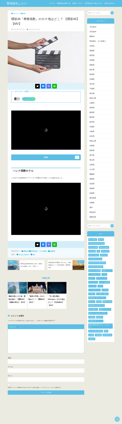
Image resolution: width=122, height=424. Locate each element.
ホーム (52, 3)
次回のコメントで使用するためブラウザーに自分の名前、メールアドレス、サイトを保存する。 (35, 387)
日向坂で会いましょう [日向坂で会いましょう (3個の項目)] (96, 321)
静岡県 (91, 112)
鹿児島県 (92, 198)
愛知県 (91, 117)
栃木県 (91, 70)
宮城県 (91, 60)
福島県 (52, 251)
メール (10, 367)
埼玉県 (91, 84)
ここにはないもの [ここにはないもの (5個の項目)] (94, 274)
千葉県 (91, 89)
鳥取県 (91, 150)
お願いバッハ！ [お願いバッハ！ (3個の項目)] (107, 270)
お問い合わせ (109, 3)
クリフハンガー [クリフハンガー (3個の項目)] (101, 278)
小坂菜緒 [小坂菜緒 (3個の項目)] (92, 317)
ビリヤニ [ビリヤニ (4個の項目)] (105, 290)
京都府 (91, 127)
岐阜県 (91, 122)
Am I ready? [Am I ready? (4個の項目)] (92, 239)
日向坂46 (92, 32)
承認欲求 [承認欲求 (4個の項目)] (99, 317)
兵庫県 (91, 146)
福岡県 (91, 179)
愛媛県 (91, 174)
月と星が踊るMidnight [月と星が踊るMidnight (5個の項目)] (95, 331)
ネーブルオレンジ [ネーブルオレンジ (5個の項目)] (94, 290)
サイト (10, 376)
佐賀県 (91, 184)
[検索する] (112, 13)
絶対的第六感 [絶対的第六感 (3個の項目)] (107, 335)
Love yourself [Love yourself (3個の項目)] (93, 247)
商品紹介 (92, 212)
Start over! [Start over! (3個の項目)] (104, 255)
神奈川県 (92, 98)
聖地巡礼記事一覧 (63, 3)
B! (49, 86)
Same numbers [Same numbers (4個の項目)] (93, 255)
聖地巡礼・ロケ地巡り (39, 251)
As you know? (24, 255)
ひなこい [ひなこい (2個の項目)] (92, 278)
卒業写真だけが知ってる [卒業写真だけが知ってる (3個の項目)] (96, 305)
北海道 (91, 46)
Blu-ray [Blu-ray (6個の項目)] (101, 239)
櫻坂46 (22, 13)
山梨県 (91, 103)
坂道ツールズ (77, 3)
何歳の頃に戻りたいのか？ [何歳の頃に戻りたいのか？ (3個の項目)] (97, 298)
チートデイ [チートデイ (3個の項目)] (92, 286)
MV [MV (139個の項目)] (98, 251)
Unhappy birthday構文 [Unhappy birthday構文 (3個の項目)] (95, 267)
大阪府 (91, 131)
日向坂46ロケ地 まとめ (93, 3)
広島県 (91, 165)
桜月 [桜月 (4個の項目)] (106, 331)
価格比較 (92, 217)
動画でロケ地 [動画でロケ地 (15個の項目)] (107, 301)
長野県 (91, 108)
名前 (9, 358)
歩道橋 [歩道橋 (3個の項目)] (91, 335)
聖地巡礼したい (17, 3)
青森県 (91, 51)
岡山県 (91, 160)
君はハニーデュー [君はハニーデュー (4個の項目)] (105, 309)
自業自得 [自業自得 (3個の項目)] (92, 339)
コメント (13, 327)
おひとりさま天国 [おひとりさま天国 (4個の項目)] (94, 270)
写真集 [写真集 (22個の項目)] (99, 301)
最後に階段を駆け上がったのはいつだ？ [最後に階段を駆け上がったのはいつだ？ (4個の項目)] (100, 326)
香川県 (91, 155)
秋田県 (91, 55)
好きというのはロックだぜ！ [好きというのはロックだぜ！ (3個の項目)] (98, 313)
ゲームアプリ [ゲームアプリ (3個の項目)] (93, 282)
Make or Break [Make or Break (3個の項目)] (104, 247)
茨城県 (91, 79)
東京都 (91, 93)
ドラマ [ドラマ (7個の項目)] (100, 286)
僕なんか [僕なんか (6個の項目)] (92, 301)
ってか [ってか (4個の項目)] (104, 274)
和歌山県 (92, 141)
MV (34, 255)
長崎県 (91, 188)
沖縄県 (91, 203)
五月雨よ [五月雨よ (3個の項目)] (92, 294)
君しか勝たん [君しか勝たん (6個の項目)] (93, 309)
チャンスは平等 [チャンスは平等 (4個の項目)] (104, 282)
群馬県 (91, 74)
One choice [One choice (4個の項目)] (105, 251)
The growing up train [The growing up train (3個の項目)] (95, 259)
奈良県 (91, 136)
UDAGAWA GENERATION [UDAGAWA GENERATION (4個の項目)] (97, 263)
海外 (91, 207)
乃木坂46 (92, 27)
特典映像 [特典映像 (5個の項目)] (98, 335)
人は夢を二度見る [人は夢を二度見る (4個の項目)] (102, 294)
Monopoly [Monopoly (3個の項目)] (92, 251)
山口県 (91, 169)
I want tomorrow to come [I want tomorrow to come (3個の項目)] (96, 243)
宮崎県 (91, 193)
